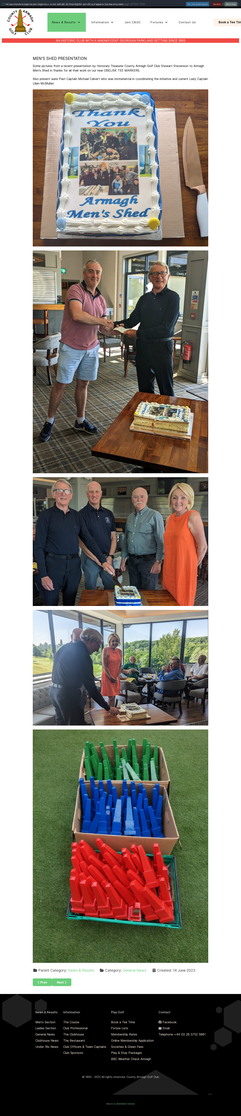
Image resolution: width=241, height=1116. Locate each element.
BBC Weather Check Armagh (131, 1059)
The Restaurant (74, 1040)
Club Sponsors (73, 1053)
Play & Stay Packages (126, 1053)
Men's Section (45, 1022)
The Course (71, 1022)
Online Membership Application (132, 1040)
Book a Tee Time (123, 1022)
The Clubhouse (73, 1034)
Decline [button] (217, 4)
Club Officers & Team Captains (84, 1047)
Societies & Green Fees (127, 1047)
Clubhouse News (47, 1040)
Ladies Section (45, 1028)
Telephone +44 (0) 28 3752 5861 (182, 1034)
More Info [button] (231, 4)
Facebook (169, 1022)
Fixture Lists (119, 1028)
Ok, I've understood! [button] (198, 4)
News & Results (81, 970)
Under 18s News (46, 1047)
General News (134, 970)
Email (166, 1028)
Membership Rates (124, 1034)
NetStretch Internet (125, 1104)
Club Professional (75, 1028)
